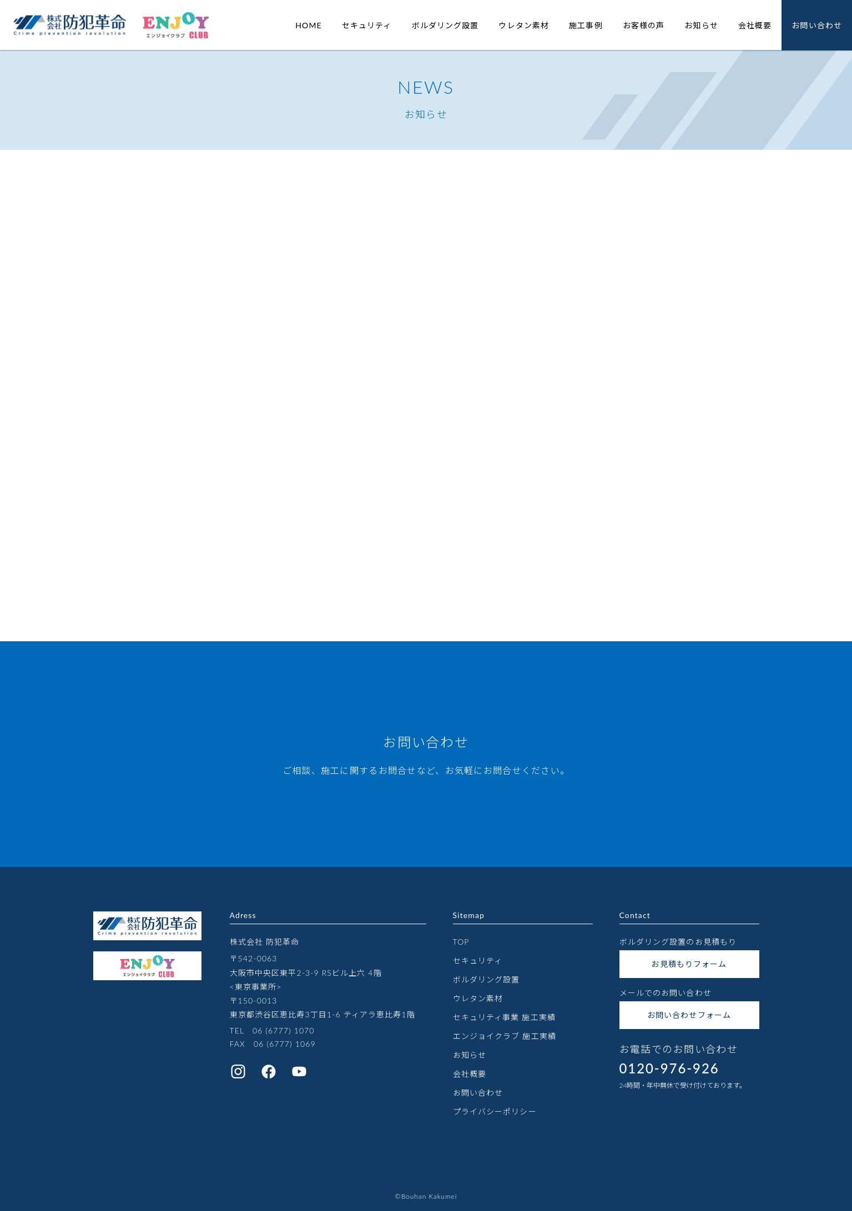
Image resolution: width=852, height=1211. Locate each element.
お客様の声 (644, 25)
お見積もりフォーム (689, 964)
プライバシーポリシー (495, 1111)
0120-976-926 (669, 1068)
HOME (308, 25)
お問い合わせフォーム (689, 1015)
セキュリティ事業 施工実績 (504, 1017)
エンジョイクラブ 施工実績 (504, 1036)
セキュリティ (367, 25)
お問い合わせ (816, 25)
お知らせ (701, 25)
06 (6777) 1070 (284, 1030)
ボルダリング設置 (445, 25)
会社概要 (755, 25)
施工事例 (585, 25)
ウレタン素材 (523, 25)
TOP (461, 941)
